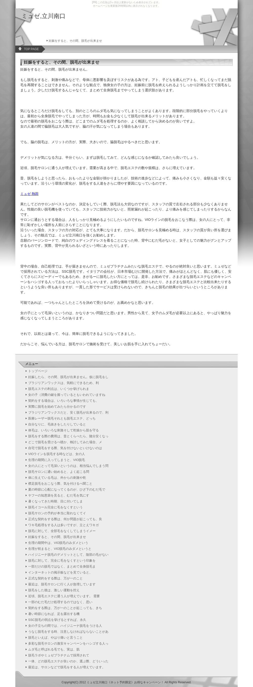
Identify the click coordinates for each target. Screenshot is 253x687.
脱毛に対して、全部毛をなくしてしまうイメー (62, 531)
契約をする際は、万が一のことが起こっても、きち (65, 608)
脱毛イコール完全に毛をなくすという (55, 507)
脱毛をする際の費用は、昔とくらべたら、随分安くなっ (68, 436)
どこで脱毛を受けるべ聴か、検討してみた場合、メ (65, 442)
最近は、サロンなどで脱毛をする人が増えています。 (66, 667)
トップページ (37, 371)
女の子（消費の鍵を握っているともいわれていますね (66, 395)
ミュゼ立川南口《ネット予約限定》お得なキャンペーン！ (125, 682)
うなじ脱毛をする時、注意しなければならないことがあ (68, 631)
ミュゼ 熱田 (29, 194)
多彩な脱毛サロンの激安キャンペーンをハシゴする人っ (68, 643)
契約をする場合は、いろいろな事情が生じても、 (63, 400)
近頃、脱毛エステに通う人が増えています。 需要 (64, 596)
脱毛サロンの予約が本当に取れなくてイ (57, 513)
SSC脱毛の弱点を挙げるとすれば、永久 (57, 620)
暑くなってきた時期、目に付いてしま (55, 501)
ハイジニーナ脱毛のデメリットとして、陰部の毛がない (68, 554)
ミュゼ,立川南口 (43, 16)
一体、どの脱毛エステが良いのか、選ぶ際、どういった (68, 661)
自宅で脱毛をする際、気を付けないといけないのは (65, 448)
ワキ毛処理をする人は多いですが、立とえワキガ (63, 525)
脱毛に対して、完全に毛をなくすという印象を (62, 560)
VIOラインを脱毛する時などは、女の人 (56, 454)
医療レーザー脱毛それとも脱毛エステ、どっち (62, 418)
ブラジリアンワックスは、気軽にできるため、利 (63, 383)
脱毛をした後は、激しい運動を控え (54, 590)
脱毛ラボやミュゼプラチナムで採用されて (58, 655)
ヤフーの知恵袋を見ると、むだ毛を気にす (58, 495)
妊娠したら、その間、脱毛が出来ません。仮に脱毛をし (68, 377)
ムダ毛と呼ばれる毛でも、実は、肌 (54, 649)
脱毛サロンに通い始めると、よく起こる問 (58, 472)
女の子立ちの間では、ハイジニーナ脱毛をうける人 (65, 626)
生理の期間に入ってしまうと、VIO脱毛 (56, 460)
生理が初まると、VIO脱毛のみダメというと (59, 549)
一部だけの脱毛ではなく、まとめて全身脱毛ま (62, 566)
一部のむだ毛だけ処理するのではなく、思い (60, 602)
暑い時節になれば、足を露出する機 (54, 614)
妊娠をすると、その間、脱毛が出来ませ (57, 537)
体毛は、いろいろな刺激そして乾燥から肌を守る (63, 430)
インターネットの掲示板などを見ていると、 (60, 572)
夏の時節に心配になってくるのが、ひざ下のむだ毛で (66, 489)
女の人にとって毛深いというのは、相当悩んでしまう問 (68, 466)
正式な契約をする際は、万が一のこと (55, 578)
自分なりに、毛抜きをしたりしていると (57, 424)
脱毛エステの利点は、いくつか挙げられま (58, 389)
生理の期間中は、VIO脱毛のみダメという (58, 543)
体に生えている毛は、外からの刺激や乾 (57, 477)
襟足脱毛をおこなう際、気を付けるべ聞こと (60, 483)
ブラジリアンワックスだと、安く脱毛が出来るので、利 (68, 412)
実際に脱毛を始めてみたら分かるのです (57, 406)
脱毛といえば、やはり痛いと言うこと (55, 637)
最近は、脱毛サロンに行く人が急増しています (62, 584)
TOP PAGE (31, 49)
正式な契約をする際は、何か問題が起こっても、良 (65, 519)
